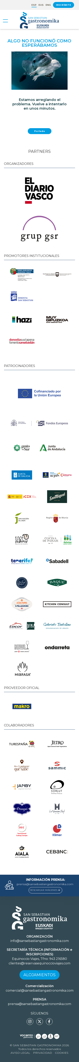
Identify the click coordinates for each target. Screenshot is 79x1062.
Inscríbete (63, 5)
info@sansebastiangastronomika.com (39, 941)
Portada (39, 131)
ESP (34, 5)
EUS (41, 5)
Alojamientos (39, 974)
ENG (48, 5)
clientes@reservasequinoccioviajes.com (39, 963)
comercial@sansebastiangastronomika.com (39, 990)
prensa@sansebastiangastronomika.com (45, 884)
